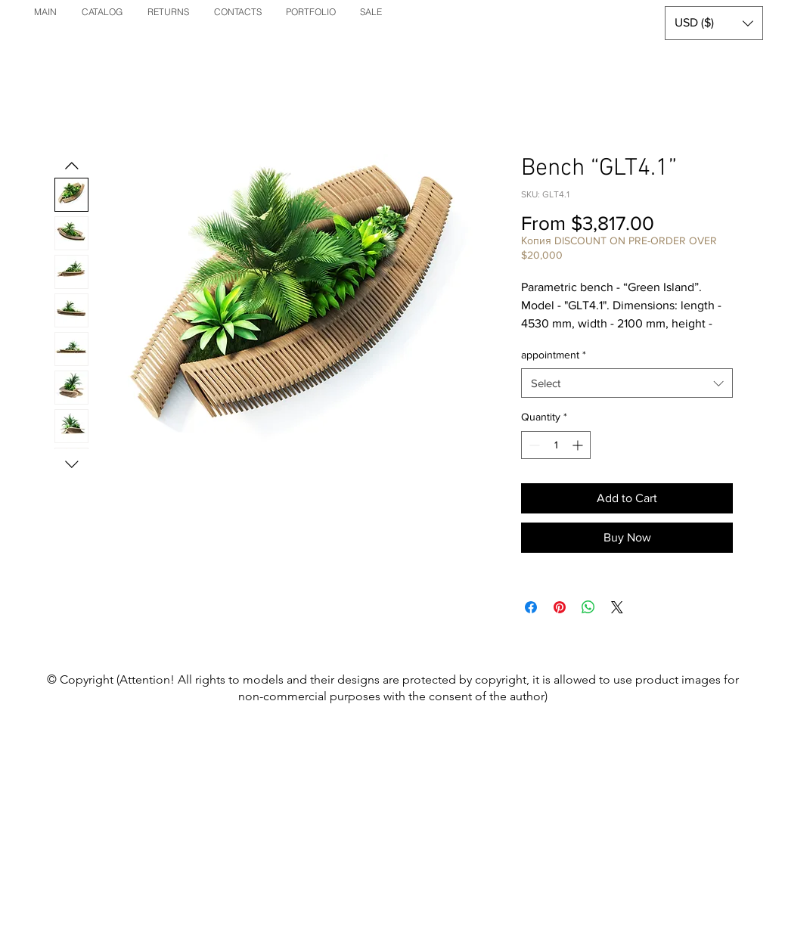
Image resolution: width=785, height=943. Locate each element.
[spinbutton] (555, 445)
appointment (553, 355)
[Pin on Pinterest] (560, 607)
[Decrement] (532, 445)
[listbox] (714, 23)
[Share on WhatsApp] (588, 607)
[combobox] (627, 383)
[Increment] (578, 445)
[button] (714, 23)
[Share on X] (617, 607)
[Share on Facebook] (531, 607)
